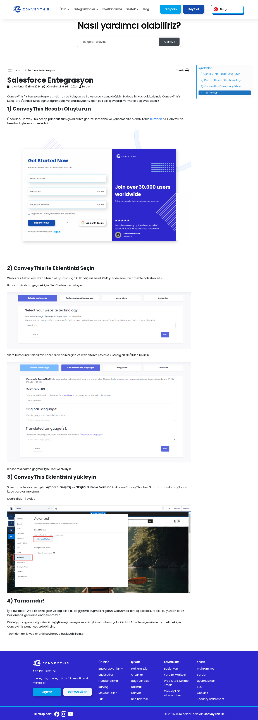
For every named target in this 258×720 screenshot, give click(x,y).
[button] (132, 9)
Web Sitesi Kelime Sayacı (176, 683)
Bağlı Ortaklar (141, 681)
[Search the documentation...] (118, 42)
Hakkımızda (139, 669)
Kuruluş (103, 687)
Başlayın (47, 692)
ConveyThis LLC (214, 714)
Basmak (136, 687)
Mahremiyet (205, 669)
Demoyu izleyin (77, 692)
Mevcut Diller (107, 693)
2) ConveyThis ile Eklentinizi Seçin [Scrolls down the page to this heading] (221, 80)
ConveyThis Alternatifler (172, 693)
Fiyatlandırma (108, 681)
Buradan (156, 119)
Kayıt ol (193, 9)
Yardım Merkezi (175, 675)
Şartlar (202, 675)
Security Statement (210, 699)
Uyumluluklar (206, 681)
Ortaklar (137, 675)
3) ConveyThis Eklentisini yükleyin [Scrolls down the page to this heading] (221, 86)
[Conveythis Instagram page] (63, 714)
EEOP (200, 687)
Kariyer (136, 693)
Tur (100, 699)
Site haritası (139, 699)
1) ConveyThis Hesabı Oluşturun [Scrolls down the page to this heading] (220, 74)
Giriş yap (170, 9)
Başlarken (171, 669)
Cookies (202, 693)
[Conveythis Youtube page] (70, 714)
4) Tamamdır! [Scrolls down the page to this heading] (209, 92)
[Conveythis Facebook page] (56, 714)
